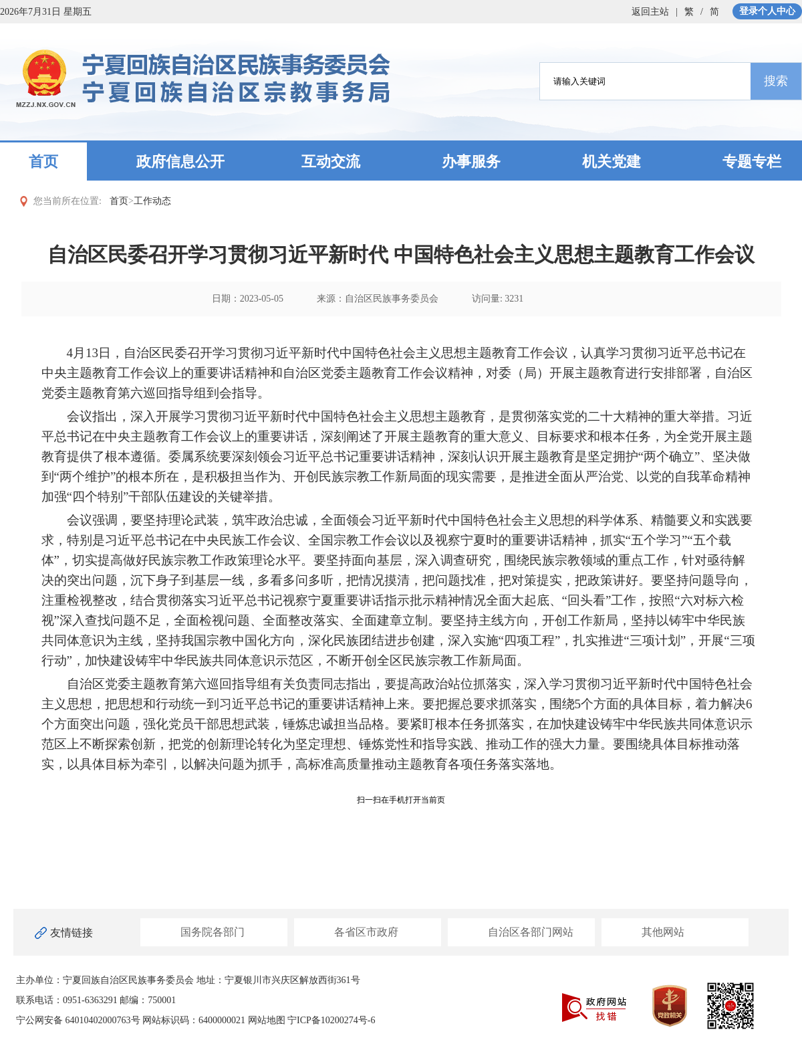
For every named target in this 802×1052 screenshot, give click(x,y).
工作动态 (152, 201)
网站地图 (266, 1020)
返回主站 (650, 12)
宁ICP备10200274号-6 (331, 1020)
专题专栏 (751, 161)
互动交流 (330, 161)
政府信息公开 (180, 161)
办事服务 (471, 161)
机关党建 (611, 161)
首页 (43, 161)
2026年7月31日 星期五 (46, 12)
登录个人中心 (767, 11)
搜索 (776, 81)
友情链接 (71, 932)
